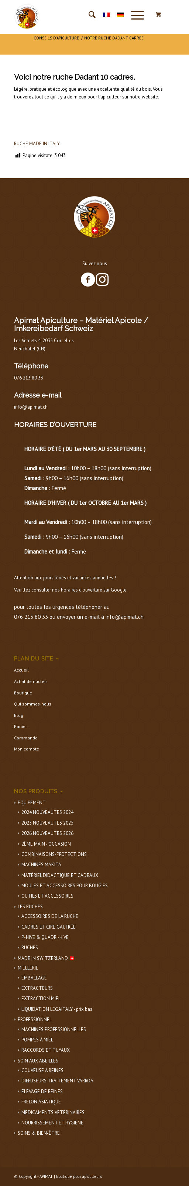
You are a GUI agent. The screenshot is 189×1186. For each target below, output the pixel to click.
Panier (20, 726)
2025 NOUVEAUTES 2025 (47, 823)
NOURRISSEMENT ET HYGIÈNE (52, 1123)
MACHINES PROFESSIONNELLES (53, 1029)
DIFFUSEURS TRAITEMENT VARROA (57, 1081)
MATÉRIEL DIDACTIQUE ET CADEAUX (59, 875)
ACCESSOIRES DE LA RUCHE (49, 916)
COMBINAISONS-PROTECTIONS (54, 854)
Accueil (21, 670)
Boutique (23, 693)
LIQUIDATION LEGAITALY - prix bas (56, 1009)
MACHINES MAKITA (41, 864)
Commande (26, 738)
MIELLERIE (28, 968)
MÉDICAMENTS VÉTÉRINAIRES (53, 1112)
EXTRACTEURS (37, 988)
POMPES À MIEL (37, 1040)
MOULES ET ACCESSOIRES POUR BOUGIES (64, 885)
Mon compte (26, 749)
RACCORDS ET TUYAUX (45, 1050)
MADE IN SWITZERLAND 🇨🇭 (46, 958)
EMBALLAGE (34, 978)
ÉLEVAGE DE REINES (42, 1091)
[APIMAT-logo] (78, 15)
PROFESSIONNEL (35, 1019)
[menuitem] (88, 15)
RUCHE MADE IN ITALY (37, 144)
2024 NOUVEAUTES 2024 (47, 812)
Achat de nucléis (31, 681)
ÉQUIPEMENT (32, 803)
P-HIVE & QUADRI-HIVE (45, 937)
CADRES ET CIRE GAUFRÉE (48, 927)
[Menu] (134, 15)
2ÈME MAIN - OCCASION (46, 844)
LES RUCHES (30, 907)
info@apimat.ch (31, 407)
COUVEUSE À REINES (42, 1070)
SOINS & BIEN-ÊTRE (39, 1133)
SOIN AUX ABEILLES (38, 1061)
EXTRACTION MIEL (41, 998)
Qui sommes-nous (32, 704)
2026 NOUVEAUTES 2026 (47, 833)
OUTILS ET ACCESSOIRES (47, 896)
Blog (18, 715)
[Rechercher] (88, 15)
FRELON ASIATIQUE (41, 1102)
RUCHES (29, 947)
